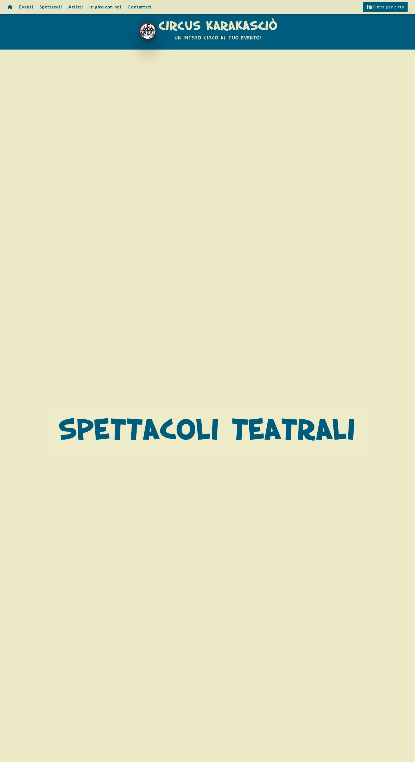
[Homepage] (10, 7)
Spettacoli (50, 6)
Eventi (26, 6)
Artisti (75, 6)
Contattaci (139, 6)
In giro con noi (105, 6)
